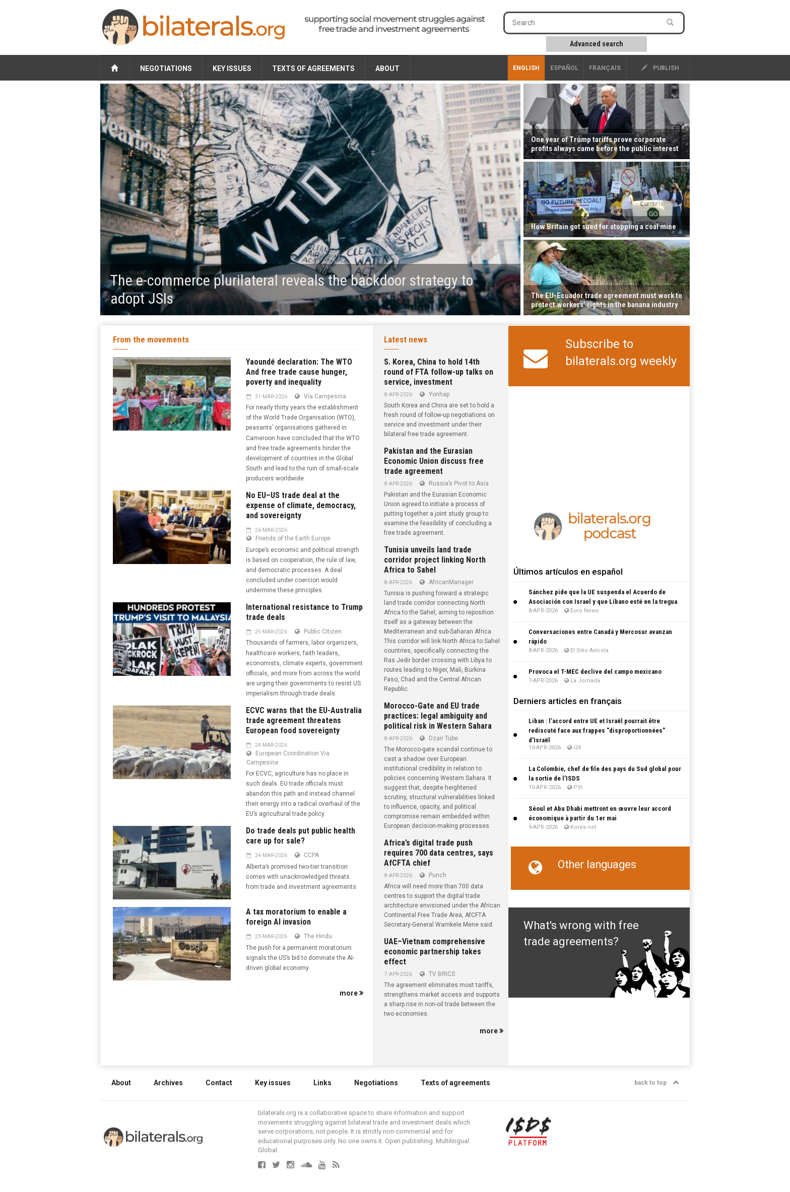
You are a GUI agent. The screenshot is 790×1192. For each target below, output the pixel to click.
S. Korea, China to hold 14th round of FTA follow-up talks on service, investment (438, 372)
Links (322, 1083)
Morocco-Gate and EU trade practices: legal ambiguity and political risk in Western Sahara (438, 716)
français (605, 68)
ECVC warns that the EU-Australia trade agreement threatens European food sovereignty (304, 720)
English (526, 68)
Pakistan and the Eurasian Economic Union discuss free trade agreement (434, 461)
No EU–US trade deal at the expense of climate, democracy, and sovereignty (301, 505)
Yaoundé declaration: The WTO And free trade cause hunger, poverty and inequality (299, 372)
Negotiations (166, 68)
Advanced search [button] (596, 44)
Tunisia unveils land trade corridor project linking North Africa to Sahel (435, 560)
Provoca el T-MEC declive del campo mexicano (595, 671)
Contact (219, 1083)
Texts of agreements (313, 68)
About (387, 68)
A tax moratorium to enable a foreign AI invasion (296, 917)
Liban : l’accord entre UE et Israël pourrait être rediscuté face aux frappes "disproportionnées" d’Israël (597, 730)
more (351, 993)
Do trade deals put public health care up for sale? (300, 836)
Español (564, 68)
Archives (168, 1083)
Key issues (232, 68)
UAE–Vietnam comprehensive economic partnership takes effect (434, 951)
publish (660, 68)
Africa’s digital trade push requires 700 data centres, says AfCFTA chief (438, 853)
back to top (656, 1082)
